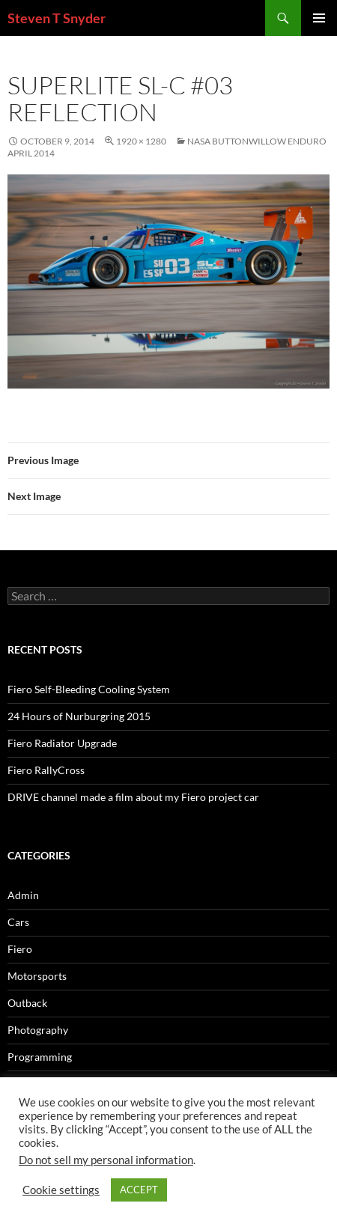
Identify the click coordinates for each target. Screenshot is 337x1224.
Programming (39, 1056)
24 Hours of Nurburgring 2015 (79, 716)
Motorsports (37, 975)
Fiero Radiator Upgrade (62, 743)
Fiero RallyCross (46, 770)
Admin (23, 895)
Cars (18, 922)
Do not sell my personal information (106, 1160)
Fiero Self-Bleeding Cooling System (88, 689)
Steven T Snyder (56, 18)
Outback (27, 1002)
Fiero (19, 949)
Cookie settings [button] (61, 1190)
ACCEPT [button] (139, 1190)
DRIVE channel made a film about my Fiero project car (133, 797)
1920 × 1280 (141, 141)
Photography (37, 1029)
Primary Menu (319, 18)
